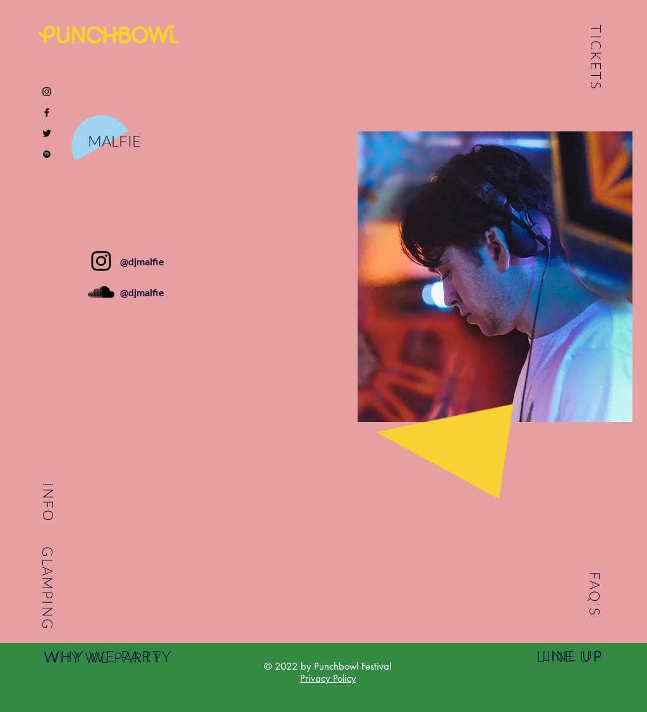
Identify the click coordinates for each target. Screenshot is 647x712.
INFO (47, 502)
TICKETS (596, 57)
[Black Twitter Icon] (46, 133)
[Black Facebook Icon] (46, 112)
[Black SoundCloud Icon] (101, 292)
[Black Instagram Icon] (46, 91)
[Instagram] (101, 261)
